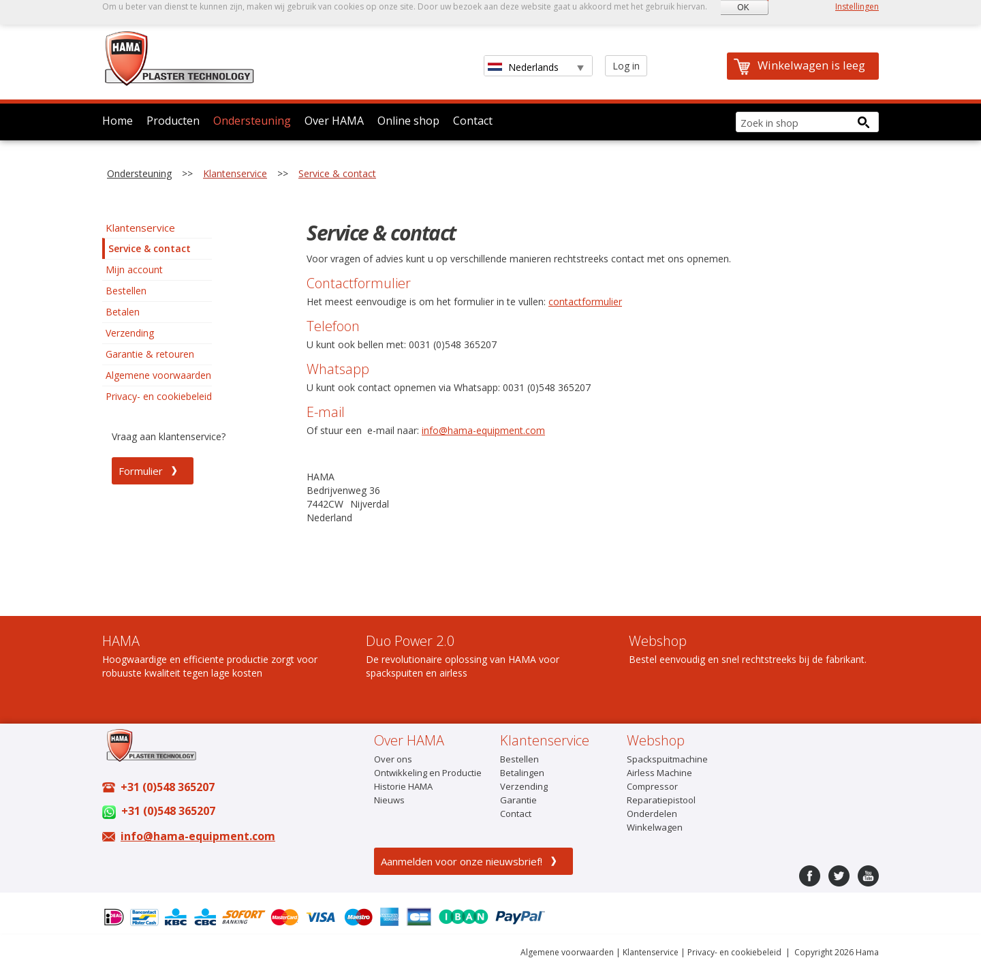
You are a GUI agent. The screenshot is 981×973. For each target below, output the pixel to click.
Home (117, 120)
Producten (173, 120)
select (579, 66)
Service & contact (337, 173)
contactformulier (585, 301)
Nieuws (389, 800)
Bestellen (126, 290)
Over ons (393, 759)
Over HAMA (334, 120)
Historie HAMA (403, 786)
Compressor (652, 786)
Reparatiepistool (661, 800)
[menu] (157, 312)
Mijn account (134, 269)
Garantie (518, 800)
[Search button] (863, 122)
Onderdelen (652, 813)
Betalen (123, 311)
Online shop (408, 120)
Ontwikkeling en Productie (428, 773)
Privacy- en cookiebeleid (159, 396)
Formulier (141, 471)
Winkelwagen (655, 827)
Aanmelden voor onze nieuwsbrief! (461, 861)
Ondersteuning (252, 120)
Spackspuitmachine (667, 759)
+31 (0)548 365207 (168, 786)
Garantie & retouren (150, 354)
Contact (473, 120)
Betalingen (522, 773)
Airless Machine (659, 773)
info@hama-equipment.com (483, 430)
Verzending (130, 332)
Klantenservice (235, 173)
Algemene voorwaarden (158, 375)
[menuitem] (157, 227)
